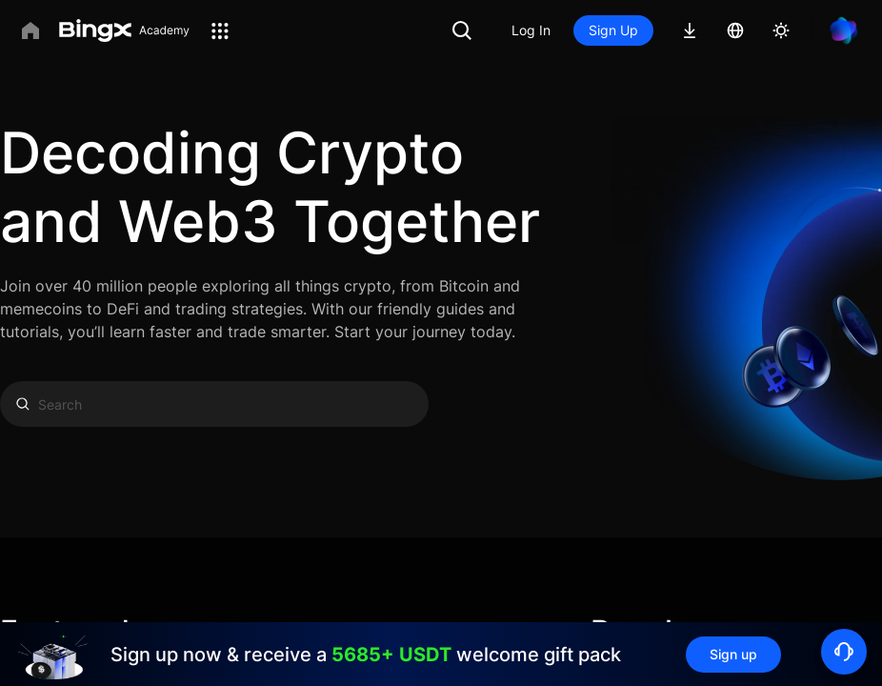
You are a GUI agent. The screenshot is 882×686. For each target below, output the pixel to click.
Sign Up (613, 30)
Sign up (733, 654)
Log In (531, 30)
